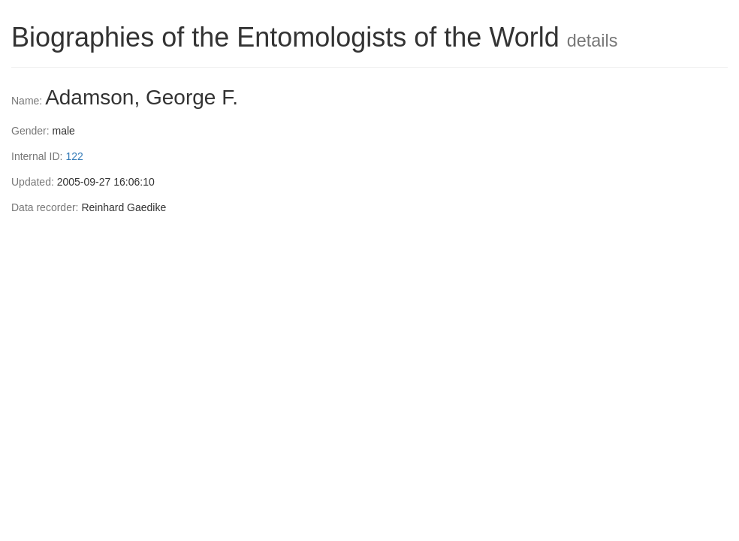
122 (74, 156)
